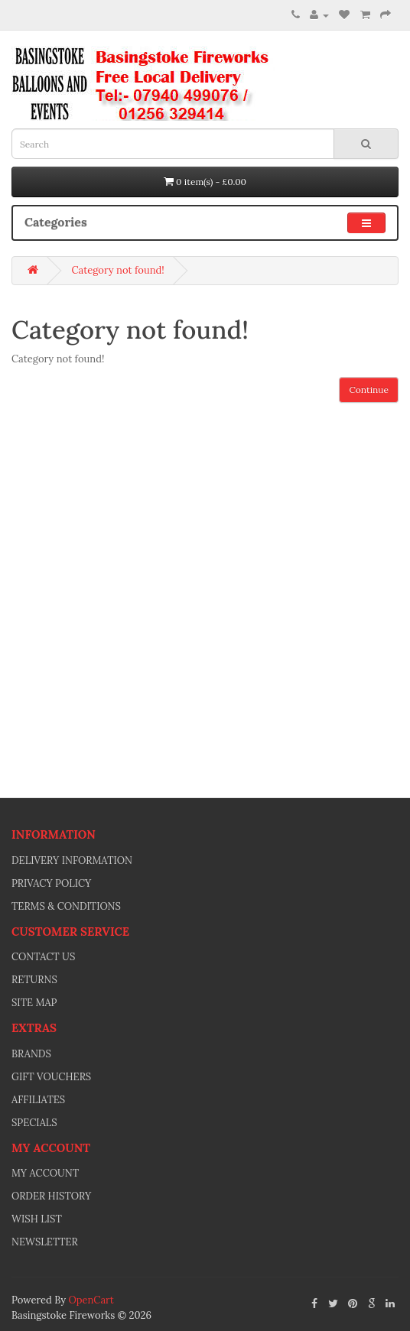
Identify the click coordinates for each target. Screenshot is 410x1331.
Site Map (34, 1002)
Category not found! (117, 270)
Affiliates (38, 1099)
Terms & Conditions (66, 906)
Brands (31, 1053)
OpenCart (90, 1300)
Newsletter (44, 1241)
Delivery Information (71, 860)
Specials (34, 1122)
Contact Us (43, 956)
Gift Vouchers (51, 1076)
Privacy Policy (51, 883)
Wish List (36, 1219)
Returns (34, 979)
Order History (51, 1196)
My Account (45, 1173)
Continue (369, 389)
